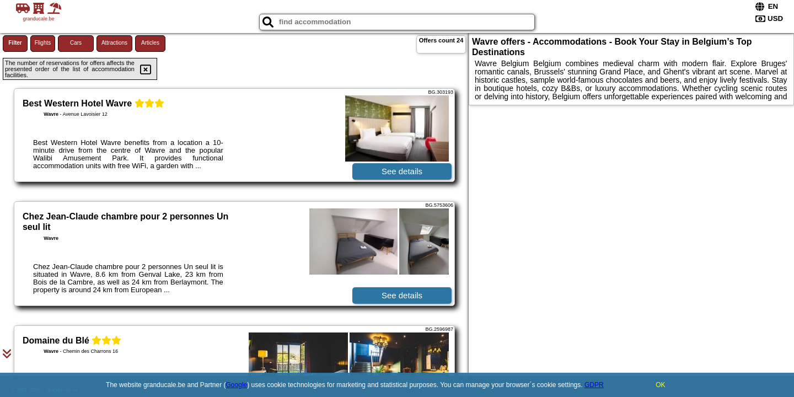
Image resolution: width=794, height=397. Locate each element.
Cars (76, 43)
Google (237, 385)
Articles (150, 43)
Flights (43, 43)
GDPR (594, 385)
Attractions (114, 43)
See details (402, 171)
